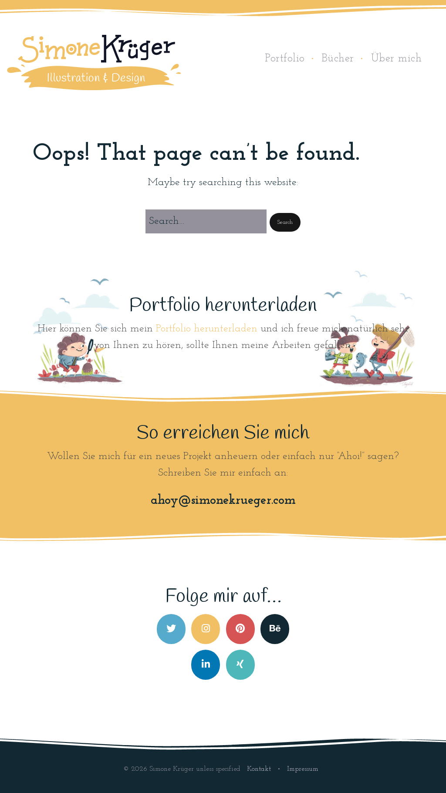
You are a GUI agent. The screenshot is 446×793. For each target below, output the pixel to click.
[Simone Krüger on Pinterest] (240, 629)
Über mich (396, 58)
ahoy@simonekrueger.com (223, 500)
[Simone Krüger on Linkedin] (205, 665)
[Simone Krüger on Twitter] (171, 629)
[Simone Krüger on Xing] (240, 665)
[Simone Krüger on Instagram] (205, 629)
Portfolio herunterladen (206, 329)
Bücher (338, 58)
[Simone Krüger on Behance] (274, 629)
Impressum (302, 769)
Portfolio (285, 58)
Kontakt (260, 769)
